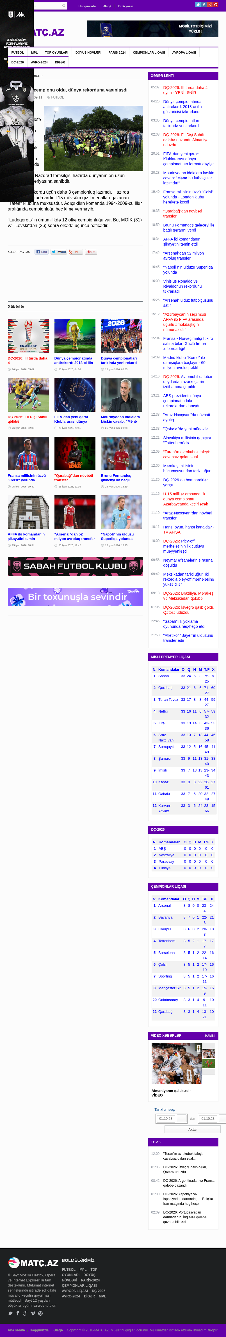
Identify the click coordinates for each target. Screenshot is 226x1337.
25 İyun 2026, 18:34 (23, 545)
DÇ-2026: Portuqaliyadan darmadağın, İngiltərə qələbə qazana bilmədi (185, 1217)
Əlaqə (107, 6)
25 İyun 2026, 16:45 (116, 545)
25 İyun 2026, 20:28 (116, 428)
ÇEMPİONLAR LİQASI (149, 52)
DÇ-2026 (18, 62)
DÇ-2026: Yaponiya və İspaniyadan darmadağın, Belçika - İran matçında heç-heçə (189, 1199)
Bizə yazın (125, 6)
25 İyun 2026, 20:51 (70, 428)
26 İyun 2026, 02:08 (23, 428)
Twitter (198, 4)
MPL (34, 52)
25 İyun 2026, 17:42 (70, 545)
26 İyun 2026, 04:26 (70, 369)
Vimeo (33, 1313)
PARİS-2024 (117, 52)
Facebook (204, 4)
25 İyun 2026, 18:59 (116, 486)
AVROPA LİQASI (184, 52)
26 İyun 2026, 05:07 (23, 369)
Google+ (210, 4)
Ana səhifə (16, 1330)
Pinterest (215, 4)
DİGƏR (60, 62)
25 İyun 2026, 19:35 (70, 486)
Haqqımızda (87, 6)
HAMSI (210, 1035)
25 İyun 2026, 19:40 (23, 486)
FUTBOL (18, 52)
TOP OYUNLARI (56, 52)
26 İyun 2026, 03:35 (116, 369)
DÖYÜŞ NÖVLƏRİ (88, 52)
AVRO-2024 (39, 62)
